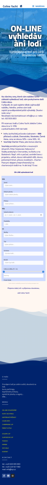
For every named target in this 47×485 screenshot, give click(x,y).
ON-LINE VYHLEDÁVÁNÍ (9, 410)
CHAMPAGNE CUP (7, 424)
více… (4, 396)
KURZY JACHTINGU (8, 413)
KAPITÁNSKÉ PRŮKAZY (9, 417)
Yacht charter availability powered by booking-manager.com (23, 283)
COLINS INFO (6, 420)
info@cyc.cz (32, 116)
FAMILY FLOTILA (6, 428)
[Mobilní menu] (38, 6)
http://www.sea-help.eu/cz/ (22, 149)
